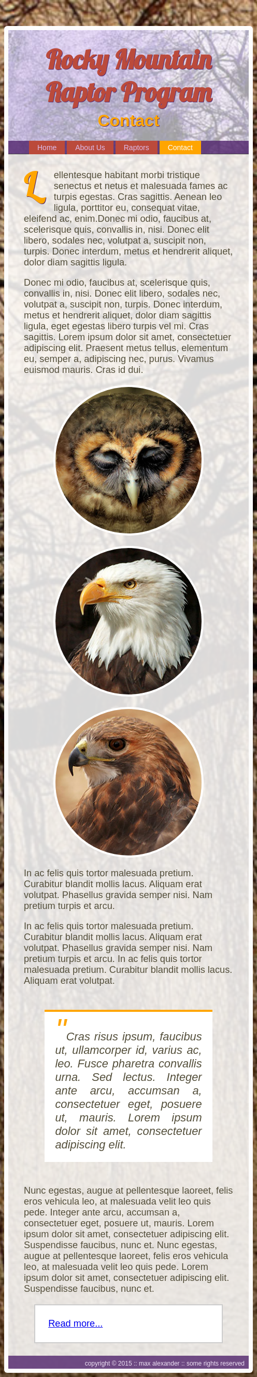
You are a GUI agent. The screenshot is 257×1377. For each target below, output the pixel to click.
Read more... (75, 1323)
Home (46, 147)
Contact (180, 147)
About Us (90, 147)
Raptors (136, 147)
